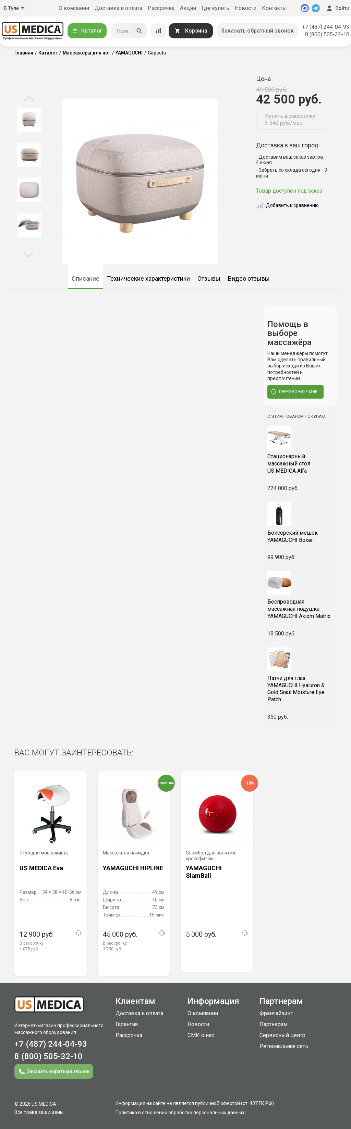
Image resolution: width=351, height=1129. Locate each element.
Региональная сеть (283, 1046)
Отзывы (208, 278)
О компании (74, 8)
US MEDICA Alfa (300, 463)
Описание (85, 278)
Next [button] (28, 254)
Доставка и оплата (118, 8)
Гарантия (127, 1024)
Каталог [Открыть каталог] (87, 30)
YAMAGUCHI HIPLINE (133, 868)
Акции (188, 8)
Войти (337, 8)
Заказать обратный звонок (257, 30)
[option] (29, 120)
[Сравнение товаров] (158, 30)
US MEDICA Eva (41, 868)
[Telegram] (316, 8)
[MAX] (305, 8)
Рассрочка (161, 8)
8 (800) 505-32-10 (327, 34)
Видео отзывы (249, 278)
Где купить (215, 8)
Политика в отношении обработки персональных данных (180, 1112)
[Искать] (139, 30)
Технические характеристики (148, 278)
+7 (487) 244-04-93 (325, 27)
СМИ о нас (200, 1035)
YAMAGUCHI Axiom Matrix (300, 608)
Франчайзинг (276, 1013)
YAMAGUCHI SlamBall (204, 871)
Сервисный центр (282, 1035)
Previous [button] (29, 99)
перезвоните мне (294, 392)
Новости (245, 8)
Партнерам (273, 1024)
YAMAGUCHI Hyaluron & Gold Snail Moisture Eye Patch (300, 689)
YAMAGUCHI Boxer (300, 536)
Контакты (274, 8)
